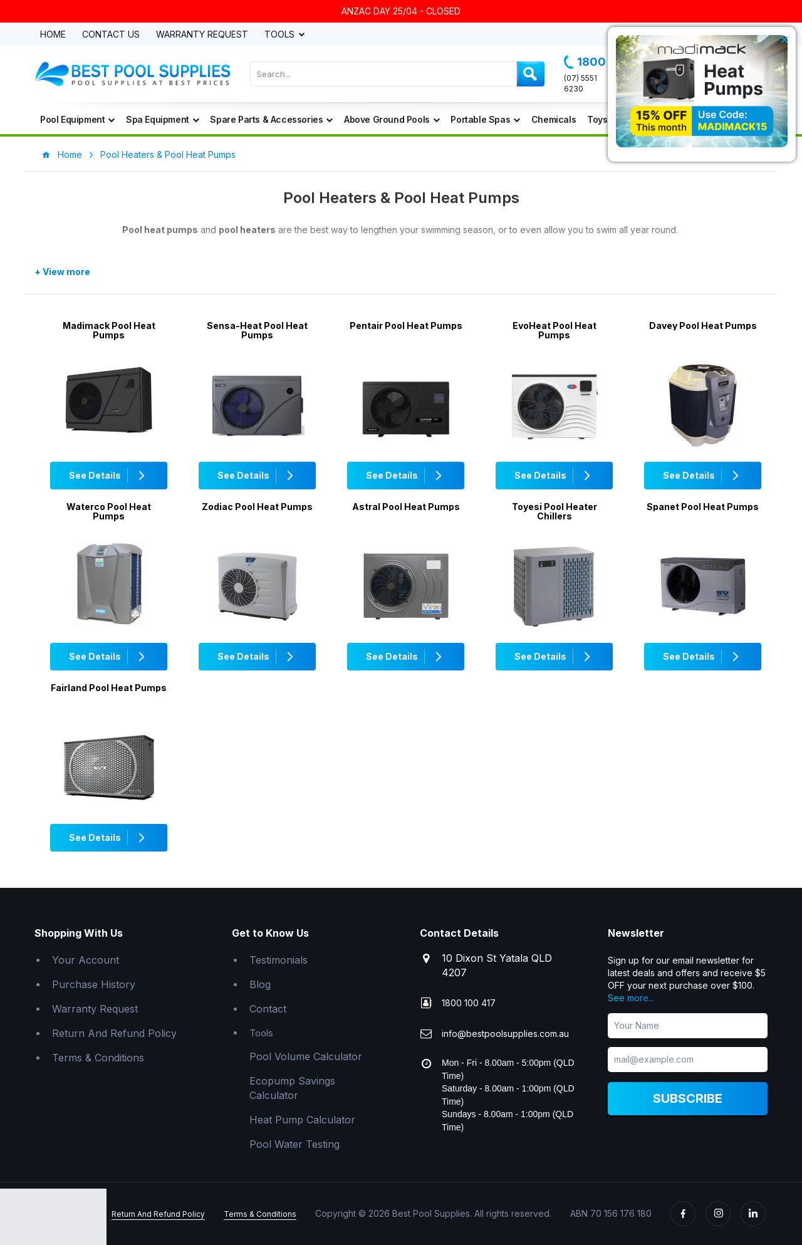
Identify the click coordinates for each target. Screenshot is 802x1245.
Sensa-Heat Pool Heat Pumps (257, 330)
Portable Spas (484, 119)
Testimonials (278, 960)
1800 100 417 (469, 1003)
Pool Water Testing (294, 1144)
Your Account (85, 960)
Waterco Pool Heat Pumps (108, 511)
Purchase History (93, 984)
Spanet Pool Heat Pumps (703, 506)
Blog (260, 984)
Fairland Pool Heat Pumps (109, 687)
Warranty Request (202, 34)
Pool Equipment (77, 119)
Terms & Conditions (98, 1057)
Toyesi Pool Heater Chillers (554, 511)
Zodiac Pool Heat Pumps (257, 506)
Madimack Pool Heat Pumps (109, 330)
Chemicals (553, 119)
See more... (631, 997)
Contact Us (111, 34)
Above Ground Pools (391, 119)
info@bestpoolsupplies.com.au (505, 1033)
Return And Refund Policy (114, 1033)
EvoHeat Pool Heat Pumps (554, 330)
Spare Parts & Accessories (271, 119)
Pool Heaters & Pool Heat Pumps (168, 154)
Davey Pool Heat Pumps (703, 325)
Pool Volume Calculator (305, 1056)
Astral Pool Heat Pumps (406, 506)
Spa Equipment (162, 119)
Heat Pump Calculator (302, 1119)
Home (53, 34)
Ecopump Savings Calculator (292, 1088)
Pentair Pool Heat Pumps (406, 325)
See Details (109, 475)
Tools (280, 34)
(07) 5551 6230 (580, 83)
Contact (267, 1009)
